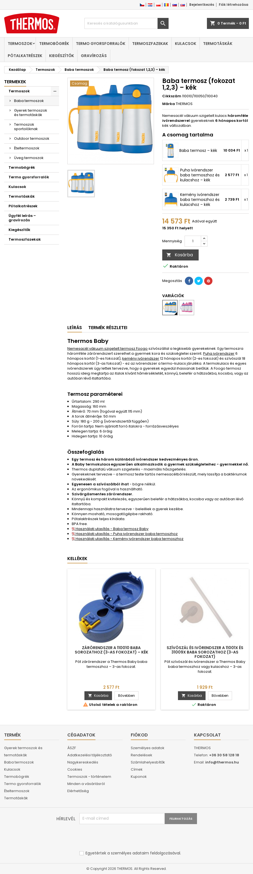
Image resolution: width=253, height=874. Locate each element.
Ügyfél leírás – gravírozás (22, 218)
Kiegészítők (61, 55)
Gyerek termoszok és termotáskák (30, 112)
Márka (168, 103)
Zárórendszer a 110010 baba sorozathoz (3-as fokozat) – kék (111, 650)
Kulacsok (185, 43)
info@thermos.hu (222, 762)
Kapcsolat (207, 735)
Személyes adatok (147, 748)
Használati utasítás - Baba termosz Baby (110, 528)
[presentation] (121, 837)
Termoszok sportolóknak (26, 126)
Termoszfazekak (150, 43)
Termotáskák (217, 43)
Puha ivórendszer (219, 353)
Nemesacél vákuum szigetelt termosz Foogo (107, 348)
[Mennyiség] (193, 241)
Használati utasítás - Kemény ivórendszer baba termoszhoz (127, 538)
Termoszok (20, 43)
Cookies (74, 769)
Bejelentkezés (201, 4)
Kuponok (139, 776)
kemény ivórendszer (140, 358)
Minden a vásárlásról (86, 783)
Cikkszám (171, 96)
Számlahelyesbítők (148, 762)
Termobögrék (54, 43)
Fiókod (139, 735)
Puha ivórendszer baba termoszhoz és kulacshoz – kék (200, 175)
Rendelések (141, 755)
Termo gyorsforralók (100, 43)
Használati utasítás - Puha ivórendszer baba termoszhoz (125, 533)
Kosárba (179, 255)
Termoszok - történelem (89, 776)
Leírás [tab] (74, 327)
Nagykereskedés (82, 762)
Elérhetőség (78, 791)
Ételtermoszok (26, 148)
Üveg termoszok (29, 157)
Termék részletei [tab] (107, 327)
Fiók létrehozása (233, 4)
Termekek (15, 82)
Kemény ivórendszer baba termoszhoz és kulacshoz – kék (200, 199)
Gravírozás (94, 55)
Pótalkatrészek (25, 55)
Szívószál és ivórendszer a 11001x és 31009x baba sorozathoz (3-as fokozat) (205, 652)
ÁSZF (71, 748)
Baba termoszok (29, 100)
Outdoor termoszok (31, 138)
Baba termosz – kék (198, 150)
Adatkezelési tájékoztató (89, 755)
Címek (137, 769)
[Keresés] (126, 23)
